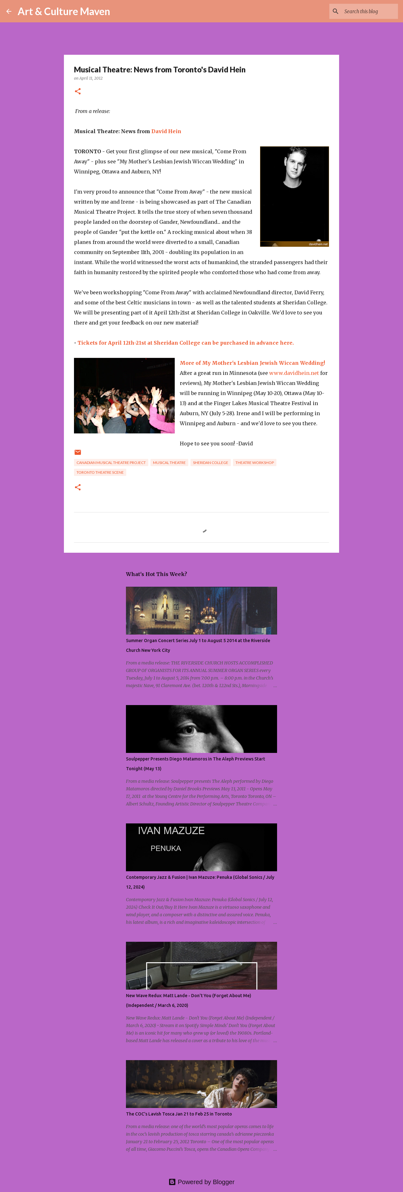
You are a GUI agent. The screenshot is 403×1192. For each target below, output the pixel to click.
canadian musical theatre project (111, 462)
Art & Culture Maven (64, 11)
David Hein (166, 131)
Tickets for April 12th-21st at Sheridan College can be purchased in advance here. (185, 343)
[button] (78, 92)
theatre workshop (255, 462)
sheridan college (210, 462)
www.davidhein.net (294, 373)
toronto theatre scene (100, 472)
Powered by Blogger (201, 1181)
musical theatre (169, 462)
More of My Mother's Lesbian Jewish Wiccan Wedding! (252, 363)
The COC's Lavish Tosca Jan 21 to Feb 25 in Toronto (179, 1113)
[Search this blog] (365, 11)
